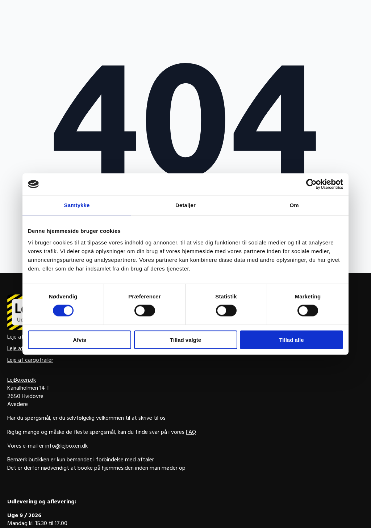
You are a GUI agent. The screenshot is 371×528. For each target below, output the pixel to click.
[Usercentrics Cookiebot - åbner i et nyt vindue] (311, 184)
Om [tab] (294, 205)
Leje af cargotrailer (30, 361)
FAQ (191, 432)
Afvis (79, 339)
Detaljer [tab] (185, 205)
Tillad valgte (185, 339)
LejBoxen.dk (21, 380)
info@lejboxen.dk (66, 446)
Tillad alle (291, 339)
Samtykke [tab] (77, 205)
